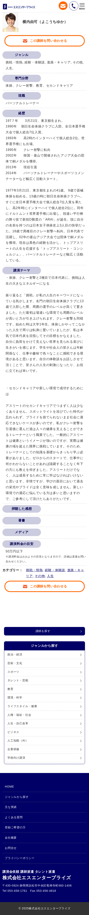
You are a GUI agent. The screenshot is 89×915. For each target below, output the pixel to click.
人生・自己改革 (17, 723)
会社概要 (11, 837)
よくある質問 (14, 817)
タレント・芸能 (17, 680)
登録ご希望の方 (15, 827)
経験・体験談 (55, 570)
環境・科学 (14, 697)
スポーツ (13, 671)
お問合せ (11, 848)
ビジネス (13, 732)
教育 (10, 689)
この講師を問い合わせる (48, 40)
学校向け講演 (16, 757)
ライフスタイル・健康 (22, 706)
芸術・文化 (14, 663)
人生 (50, 576)
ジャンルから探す (17, 796)
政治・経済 (14, 654)
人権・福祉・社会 (19, 714)
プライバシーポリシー (20, 858)
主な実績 (11, 807)
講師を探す (43, 631)
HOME (9, 786)
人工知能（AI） (17, 740)
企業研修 (13, 749)
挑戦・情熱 (34, 570)
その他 (40, 576)
